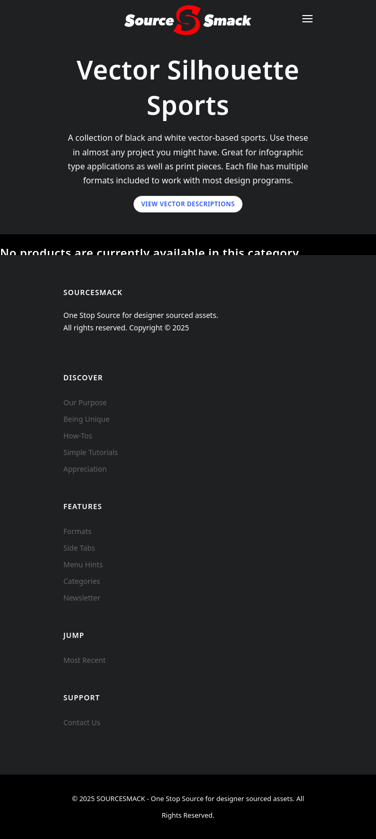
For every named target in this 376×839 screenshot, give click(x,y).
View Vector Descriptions (188, 203)
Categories (81, 581)
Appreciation (85, 469)
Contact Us (81, 722)
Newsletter (81, 598)
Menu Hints (83, 564)
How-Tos (77, 436)
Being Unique (86, 419)
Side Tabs (79, 548)
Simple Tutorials (90, 452)
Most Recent (84, 660)
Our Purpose (85, 402)
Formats (77, 531)
